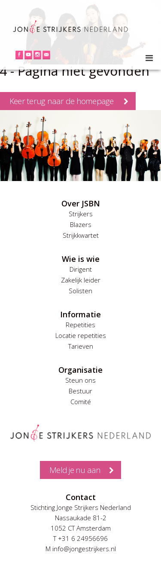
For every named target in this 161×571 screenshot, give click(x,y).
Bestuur (80, 391)
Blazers (80, 224)
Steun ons (80, 380)
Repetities (80, 324)
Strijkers (81, 213)
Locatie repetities (80, 335)
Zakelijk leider (80, 280)
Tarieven (80, 346)
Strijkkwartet (81, 235)
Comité (80, 401)
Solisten (80, 290)
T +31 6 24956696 (80, 538)
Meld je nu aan (74, 470)
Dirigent (81, 269)
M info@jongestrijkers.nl (81, 548)
